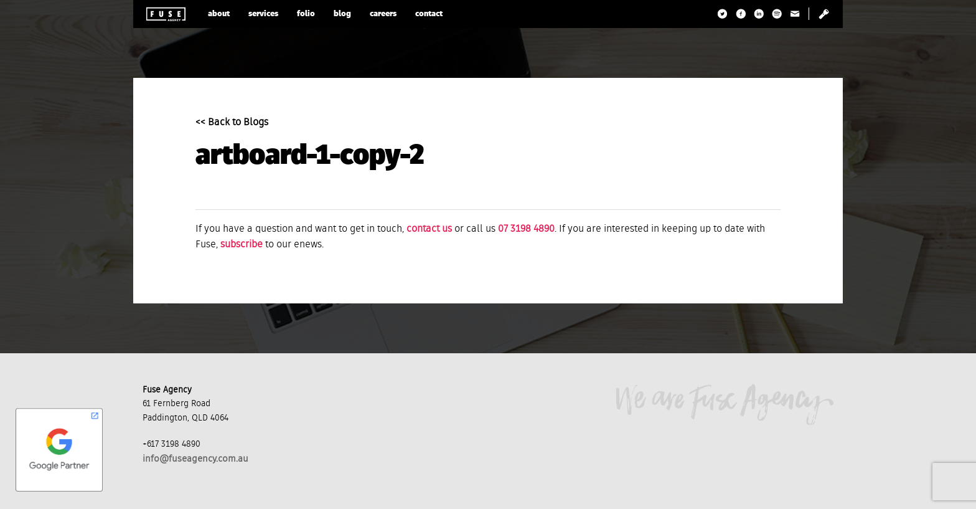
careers (383, 14)
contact (429, 14)
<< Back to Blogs (231, 123)
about (219, 14)
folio (306, 14)
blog (342, 14)
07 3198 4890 (526, 229)
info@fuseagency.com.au (195, 459)
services (263, 14)
